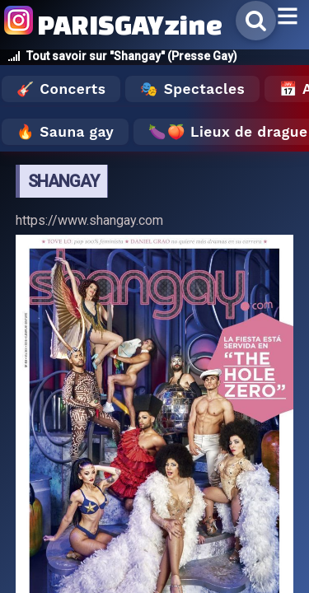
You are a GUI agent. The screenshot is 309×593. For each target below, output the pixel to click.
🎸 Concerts (60, 89)
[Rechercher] (256, 20)
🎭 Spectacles (192, 89)
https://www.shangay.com (89, 220)
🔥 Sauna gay (65, 132)
